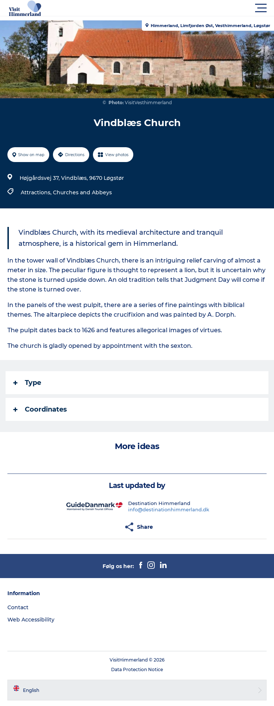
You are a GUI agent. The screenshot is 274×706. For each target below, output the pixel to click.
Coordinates (40, 409)
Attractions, (37, 192)
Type (27, 383)
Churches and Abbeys (82, 192)
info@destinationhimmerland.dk (168, 509)
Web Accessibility (30, 619)
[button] (170, 8)
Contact (18, 607)
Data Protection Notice (137, 669)
